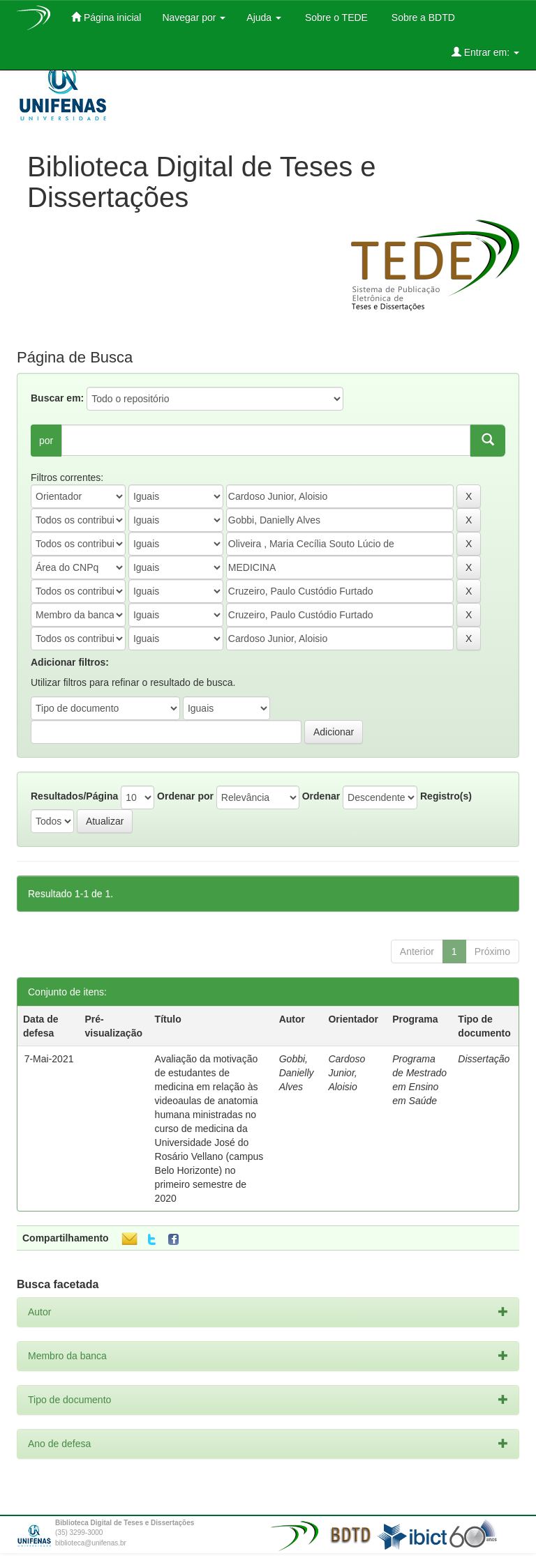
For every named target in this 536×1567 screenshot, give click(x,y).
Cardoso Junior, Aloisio (346, 1072)
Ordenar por (185, 796)
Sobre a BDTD (422, 17)
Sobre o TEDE (335, 17)
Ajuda (263, 17)
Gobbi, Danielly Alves (296, 1072)
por (46, 440)
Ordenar (321, 796)
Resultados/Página (74, 796)
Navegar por (193, 17)
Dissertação (483, 1058)
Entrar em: (485, 52)
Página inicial (106, 17)
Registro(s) (446, 796)
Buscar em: (57, 398)
